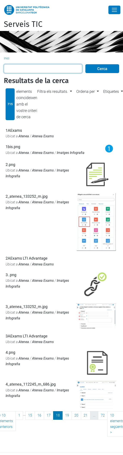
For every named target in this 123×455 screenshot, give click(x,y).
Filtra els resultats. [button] (52, 91)
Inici (6, 58)
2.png (10, 164)
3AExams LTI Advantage (27, 336)
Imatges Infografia (71, 153)
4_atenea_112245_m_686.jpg (31, 384)
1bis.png (13, 146)
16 (39, 415)
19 (67, 415)
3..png (11, 275)
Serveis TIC (23, 24)
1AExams (14, 130)
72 (103, 415)
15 (30, 415)
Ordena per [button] (85, 91)
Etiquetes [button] (111, 91)
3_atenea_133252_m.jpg (27, 306)
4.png (10, 352)
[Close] (114, 10)
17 (49, 415)
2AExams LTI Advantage (27, 258)
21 (86, 415)
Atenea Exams (43, 136)
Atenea (23, 136)
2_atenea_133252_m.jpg (27, 196)
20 (76, 415)
